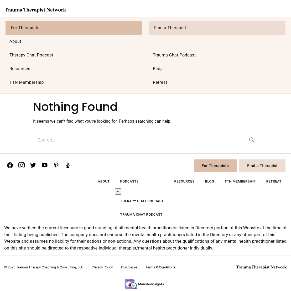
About (15, 41)
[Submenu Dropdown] (118, 191)
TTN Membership (26, 82)
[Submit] (252, 140)
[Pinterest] (56, 165)
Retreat (160, 82)
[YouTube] (44, 165)
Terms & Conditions (160, 267)
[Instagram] (21, 165)
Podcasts (129, 181)
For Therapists (25, 27)
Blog (157, 68)
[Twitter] (33, 165)
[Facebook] (10, 165)
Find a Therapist (170, 27)
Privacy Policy (102, 267)
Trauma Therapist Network (35, 10)
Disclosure (129, 267)
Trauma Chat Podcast (174, 55)
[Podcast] (68, 165)
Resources (19, 68)
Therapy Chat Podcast (31, 55)
